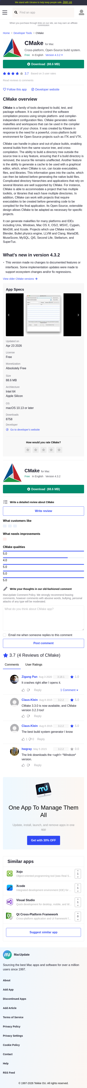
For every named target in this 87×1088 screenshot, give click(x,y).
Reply (38, 690)
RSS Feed (9, 1072)
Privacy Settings (13, 1035)
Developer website (45, 89)
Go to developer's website (23, 429)
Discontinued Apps (14, 998)
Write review (43, 511)
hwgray (27, 749)
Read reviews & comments (18, 80)
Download (43, 64)
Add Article (9, 1008)
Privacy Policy (11, 1026)
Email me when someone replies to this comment (40, 635)
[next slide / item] (78, 314)
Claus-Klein (30, 700)
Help (5, 1063)
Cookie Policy (11, 1045)
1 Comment (69, 690)
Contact (7, 1054)
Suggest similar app (43, 932)
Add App (8, 989)
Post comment (43, 643)
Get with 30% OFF (43, 840)
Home (6, 33)
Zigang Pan (29, 677)
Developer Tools (23, 33)
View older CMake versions (20, 278)
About (6, 980)
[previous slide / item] (8, 314)
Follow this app (15, 89)
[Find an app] (15, 12)
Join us (67, 2)
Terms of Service (13, 1017)
